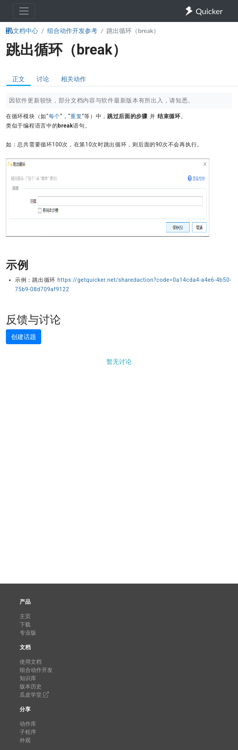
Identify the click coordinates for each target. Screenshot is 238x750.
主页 (25, 616)
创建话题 (23, 336)
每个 (54, 116)
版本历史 (31, 686)
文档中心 (22, 30)
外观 (25, 740)
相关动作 (73, 78)
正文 (18, 78)
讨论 (43, 78)
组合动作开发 (36, 669)
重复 (76, 116)
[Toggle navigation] (24, 11)
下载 (25, 624)
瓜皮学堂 (34, 694)
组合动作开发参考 (72, 30)
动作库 (28, 723)
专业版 (28, 632)
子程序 (28, 731)
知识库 (28, 678)
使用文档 (31, 661)
